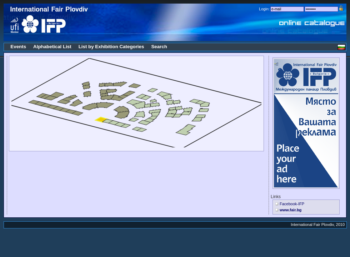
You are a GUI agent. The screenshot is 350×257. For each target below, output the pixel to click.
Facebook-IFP (292, 204)
